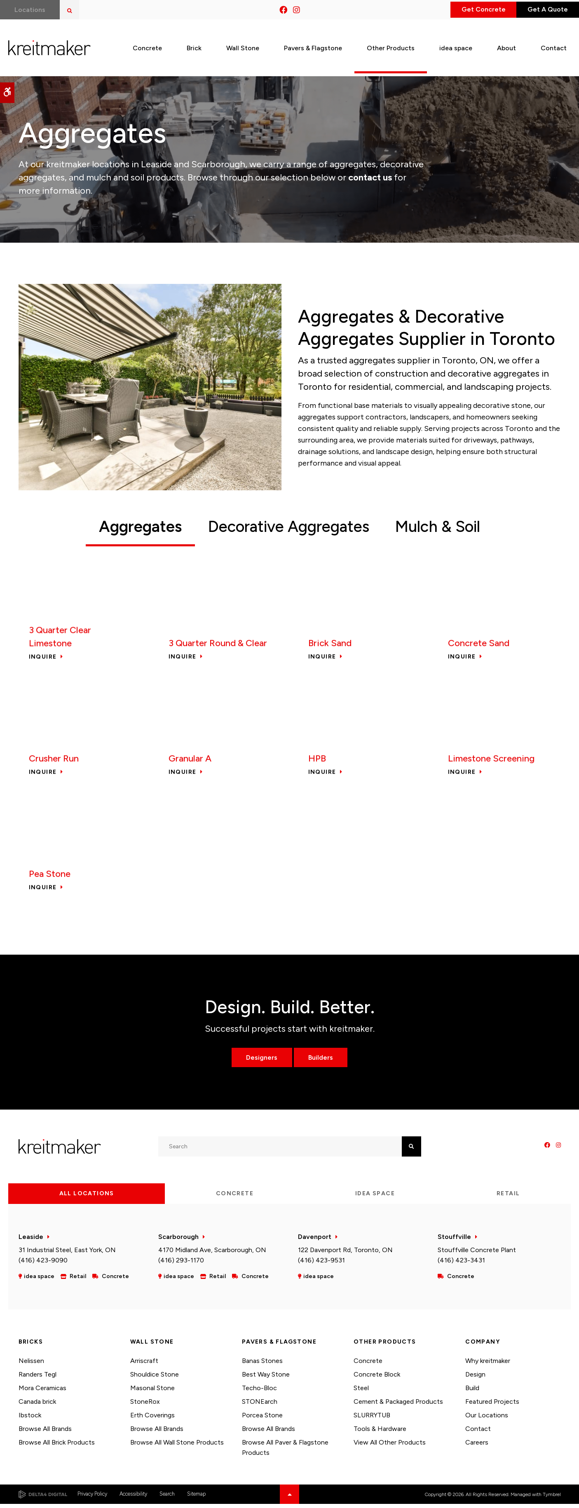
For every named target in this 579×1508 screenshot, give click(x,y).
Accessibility (133, 1498)
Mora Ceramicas (42, 1392)
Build (472, 1392)
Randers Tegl (37, 1378)
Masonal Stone (152, 1392)
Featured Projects (492, 1405)
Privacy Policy (92, 1498)
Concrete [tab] (234, 1197)
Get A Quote (542, 10)
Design (475, 1378)
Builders (322, 1061)
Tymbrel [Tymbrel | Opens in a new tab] (552, 1498)
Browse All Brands (45, 1432)
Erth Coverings (152, 1419)
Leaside (31, 1240)
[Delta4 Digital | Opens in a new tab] (43, 1498)
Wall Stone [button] (242, 45)
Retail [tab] (508, 1197)
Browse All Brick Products (57, 1446)
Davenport (314, 1240)
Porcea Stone (262, 1419)
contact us (370, 177)
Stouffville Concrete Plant (477, 1253)
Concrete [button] (147, 45)
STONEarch (259, 1405)
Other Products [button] (391, 45)
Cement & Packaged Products (398, 1405)
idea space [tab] (375, 1197)
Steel (361, 1392)
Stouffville (454, 1240)
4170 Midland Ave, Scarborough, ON (212, 1253)
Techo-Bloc (259, 1392)
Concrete (368, 1365)
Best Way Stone (266, 1378)
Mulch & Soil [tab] (454, 527)
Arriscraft (144, 1365)
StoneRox (145, 1405)
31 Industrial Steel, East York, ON (67, 1253)
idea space (455, 45)
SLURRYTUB (372, 1419)
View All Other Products (390, 1446)
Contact (478, 1432)
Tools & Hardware (380, 1432)
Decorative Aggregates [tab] (286, 527)
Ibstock (30, 1419)
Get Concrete (467, 10)
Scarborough (178, 1240)
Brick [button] (194, 45)
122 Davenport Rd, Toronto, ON (345, 1253)
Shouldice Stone (154, 1378)
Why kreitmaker (487, 1365)
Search (167, 1498)
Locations (31, 10)
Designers (259, 1061)
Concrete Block (377, 1378)
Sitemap (196, 1498)
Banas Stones (262, 1365)
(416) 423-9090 (43, 1264)
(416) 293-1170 (181, 1264)
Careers (476, 1446)
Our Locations (486, 1419)
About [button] (506, 45)
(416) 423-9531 (321, 1264)
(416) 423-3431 (461, 1264)
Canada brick (37, 1405)
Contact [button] (554, 45)
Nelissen (31, 1365)
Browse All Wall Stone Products (177, 1446)
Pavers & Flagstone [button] (313, 45)
